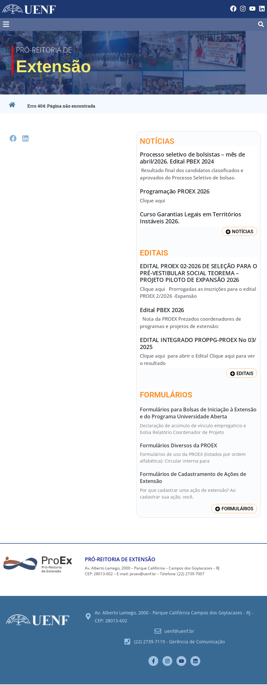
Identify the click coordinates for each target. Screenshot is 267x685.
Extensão (58, 65)
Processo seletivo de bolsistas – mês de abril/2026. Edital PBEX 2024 (192, 157)
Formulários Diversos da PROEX (178, 445)
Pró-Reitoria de (46, 49)
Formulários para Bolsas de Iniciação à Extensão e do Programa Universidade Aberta (198, 413)
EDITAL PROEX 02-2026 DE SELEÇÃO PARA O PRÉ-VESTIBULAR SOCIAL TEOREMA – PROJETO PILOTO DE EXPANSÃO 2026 (198, 272)
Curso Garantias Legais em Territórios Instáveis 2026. (190, 217)
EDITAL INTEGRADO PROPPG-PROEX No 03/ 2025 (198, 343)
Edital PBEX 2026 (162, 310)
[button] (43, 24)
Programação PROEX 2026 (174, 191)
